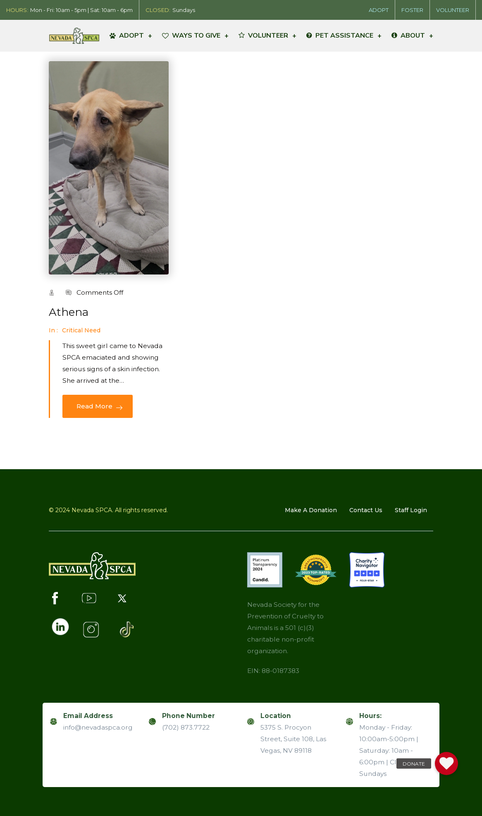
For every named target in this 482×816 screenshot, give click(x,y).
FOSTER (412, 10)
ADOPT (379, 10)
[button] (446, 763)
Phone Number (188, 716)
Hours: (370, 716)
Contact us (365, 510)
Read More (97, 406)
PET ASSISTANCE (344, 35)
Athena (68, 312)
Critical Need (81, 330)
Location (275, 716)
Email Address (88, 716)
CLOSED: (158, 10)
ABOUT (412, 35)
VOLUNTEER (452, 10)
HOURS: (17, 10)
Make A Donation (311, 510)
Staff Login (411, 510)
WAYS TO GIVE (195, 35)
